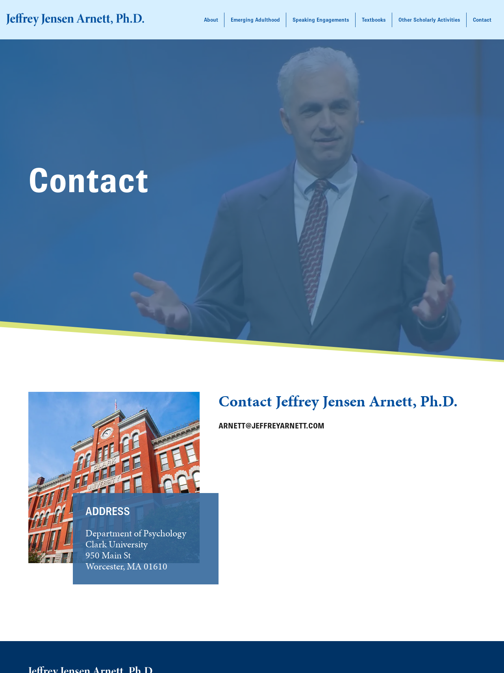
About (211, 20)
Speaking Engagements (321, 20)
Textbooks (374, 20)
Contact (482, 20)
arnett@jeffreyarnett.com (271, 425)
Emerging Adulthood (255, 20)
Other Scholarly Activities (429, 20)
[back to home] (75, 19)
